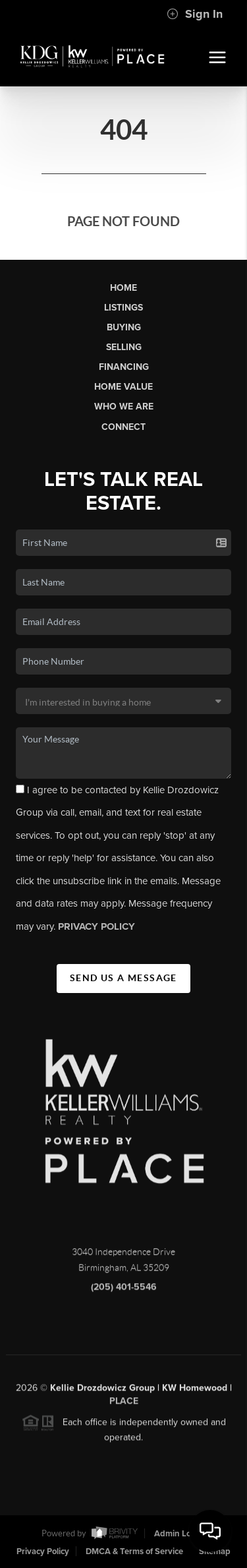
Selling (124, 347)
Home (123, 287)
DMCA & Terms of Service (134, 1551)
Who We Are (123, 406)
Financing (124, 367)
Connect (123, 427)
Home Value (123, 386)
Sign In (195, 13)
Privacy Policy (42, 1551)
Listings (123, 307)
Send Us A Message (123, 978)
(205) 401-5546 (124, 1291)
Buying (124, 327)
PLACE (123, 1405)
